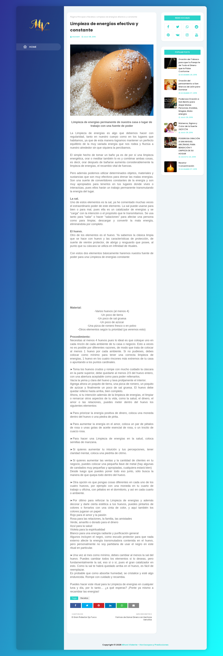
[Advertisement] (111, 284)
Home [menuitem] (29, 47)
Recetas (91, 16)
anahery (76, 36)
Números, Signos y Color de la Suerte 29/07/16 (188, 126)
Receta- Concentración (186, 164)
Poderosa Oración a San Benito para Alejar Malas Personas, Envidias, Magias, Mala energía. (189, 106)
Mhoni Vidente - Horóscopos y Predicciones (145, 644)
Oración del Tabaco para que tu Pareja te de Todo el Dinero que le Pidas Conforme (189, 65)
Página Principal (77, 16)
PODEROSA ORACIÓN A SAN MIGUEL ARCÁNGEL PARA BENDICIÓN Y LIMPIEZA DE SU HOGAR (189, 146)
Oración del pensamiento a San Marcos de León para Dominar (189, 85)
